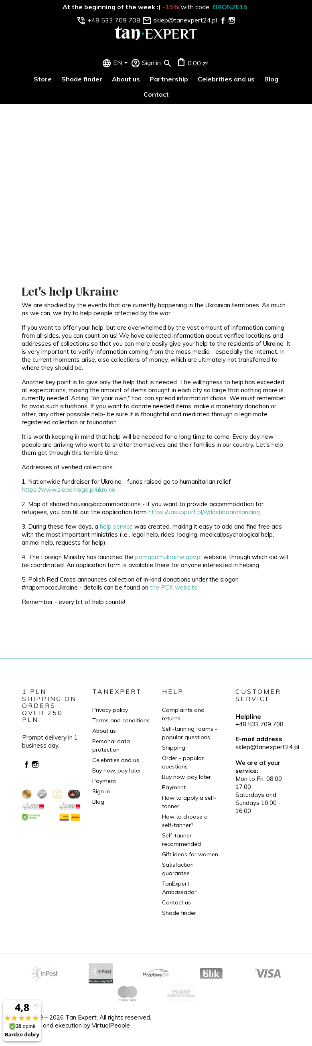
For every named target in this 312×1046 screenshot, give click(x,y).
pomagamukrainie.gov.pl (168, 557)
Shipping (173, 747)
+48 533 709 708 (259, 724)
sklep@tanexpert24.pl (267, 747)
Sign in (101, 791)
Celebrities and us (226, 79)
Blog (271, 79)
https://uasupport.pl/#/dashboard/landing (204, 512)
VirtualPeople (111, 1025)
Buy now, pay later (116, 770)
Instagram (35, 764)
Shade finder (81, 79)
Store (43, 79)
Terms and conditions (121, 720)
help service (116, 526)
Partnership (169, 79)
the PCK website (174, 587)
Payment (104, 780)
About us (126, 79)
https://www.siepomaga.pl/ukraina (68, 489)
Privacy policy (110, 710)
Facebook (26, 764)
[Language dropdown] (122, 63)
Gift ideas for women (190, 854)
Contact (156, 94)
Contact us (176, 902)
